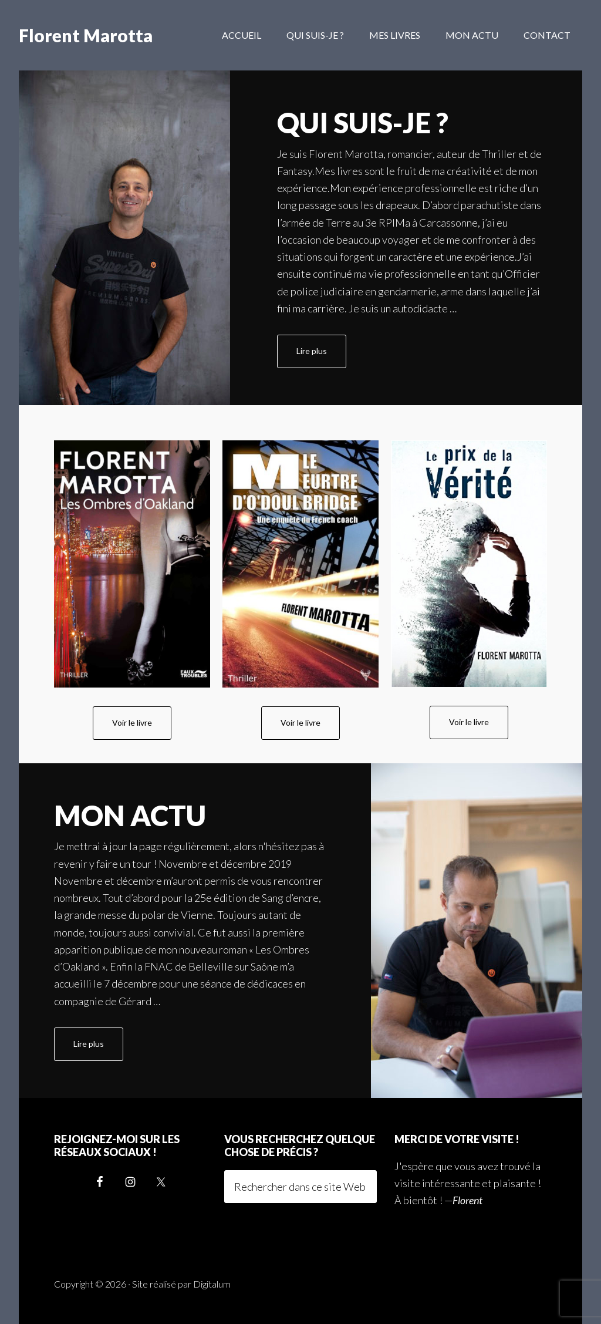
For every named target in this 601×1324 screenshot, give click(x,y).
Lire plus (321, 356)
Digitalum (212, 1283)
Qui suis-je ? (362, 122)
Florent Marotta (86, 35)
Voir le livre (132, 722)
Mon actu (130, 815)
